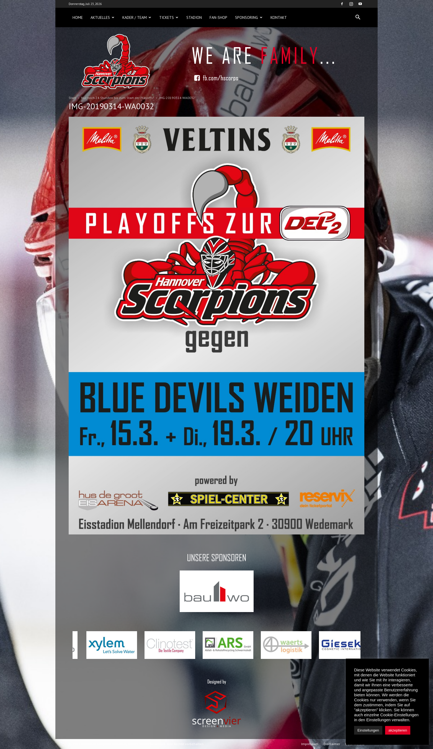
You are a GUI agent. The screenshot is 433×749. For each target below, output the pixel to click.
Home (78, 17)
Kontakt (278, 17)
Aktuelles (102, 17)
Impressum (309, 744)
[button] (357, 17)
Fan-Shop (218, 17)
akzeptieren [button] (397, 730)
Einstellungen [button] (368, 730)
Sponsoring (248, 17)
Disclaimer (332, 744)
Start (72, 98)
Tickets (168, 17)
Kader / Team (136, 17)
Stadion (194, 17)
